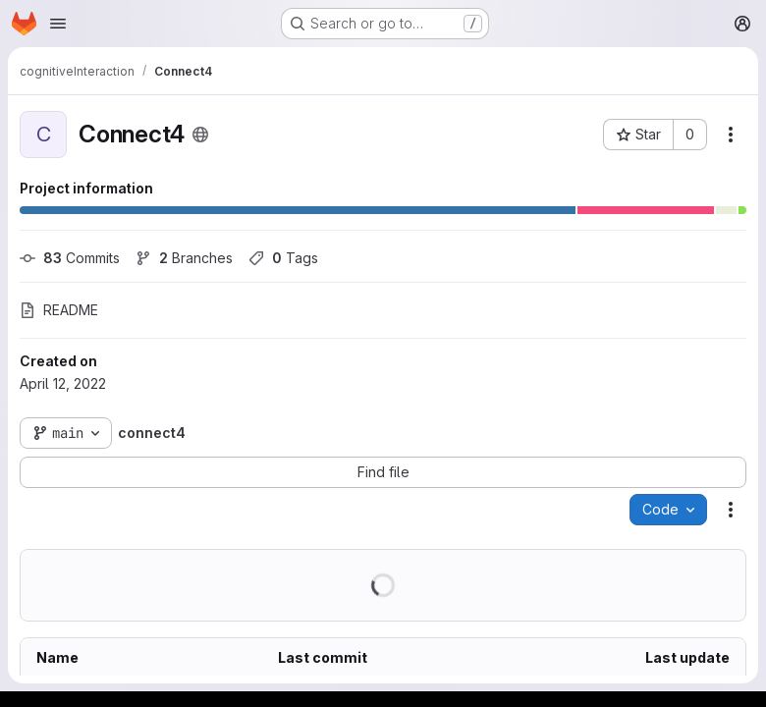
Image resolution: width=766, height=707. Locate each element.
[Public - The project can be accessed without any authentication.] (200, 134)
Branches (184, 257)
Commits (70, 257)
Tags (283, 257)
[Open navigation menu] (58, 23)
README (59, 309)
